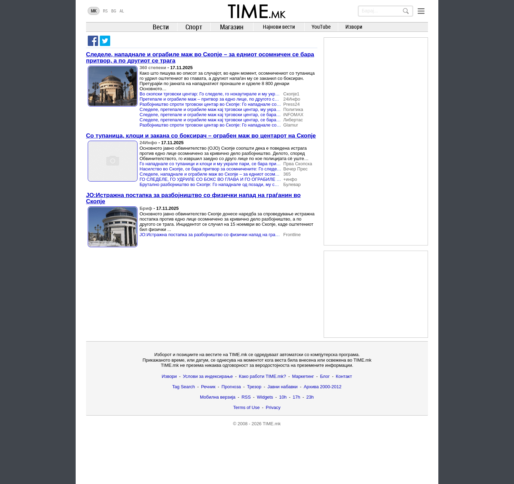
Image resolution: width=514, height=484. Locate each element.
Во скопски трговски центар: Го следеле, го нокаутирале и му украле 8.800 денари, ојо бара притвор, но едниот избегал (265, 93)
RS (105, 11)
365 (287, 174)
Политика (293, 109)
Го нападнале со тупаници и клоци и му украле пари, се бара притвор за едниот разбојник (234, 163)
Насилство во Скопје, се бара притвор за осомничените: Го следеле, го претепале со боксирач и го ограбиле (254, 168)
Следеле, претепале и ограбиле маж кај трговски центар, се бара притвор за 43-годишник (233, 114)
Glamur (290, 125)
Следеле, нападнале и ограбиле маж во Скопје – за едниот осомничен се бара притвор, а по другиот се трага (200, 57)
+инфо (290, 179)
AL (122, 11)
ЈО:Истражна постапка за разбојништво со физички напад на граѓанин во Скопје (193, 198)
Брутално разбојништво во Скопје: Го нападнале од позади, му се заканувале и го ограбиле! (236, 184)
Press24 (291, 104)
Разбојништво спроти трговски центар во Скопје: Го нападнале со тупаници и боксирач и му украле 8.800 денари (258, 125)
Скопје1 (291, 93)
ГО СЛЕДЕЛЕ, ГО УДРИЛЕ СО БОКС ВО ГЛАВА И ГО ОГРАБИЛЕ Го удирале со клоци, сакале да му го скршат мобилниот (267, 179)
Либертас (293, 119)
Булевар (292, 184)
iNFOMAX (293, 114)
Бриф (146, 208)
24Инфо (291, 99)
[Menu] (421, 11)
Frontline (292, 234)
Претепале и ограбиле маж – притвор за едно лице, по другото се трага (214, 99)
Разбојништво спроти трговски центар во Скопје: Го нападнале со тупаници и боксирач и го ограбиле (245, 104)
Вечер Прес (295, 168)
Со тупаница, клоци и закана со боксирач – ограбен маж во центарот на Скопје (201, 135)
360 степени (153, 67)
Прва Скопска (297, 163)
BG (113, 11)
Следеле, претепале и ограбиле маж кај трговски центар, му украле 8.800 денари (225, 109)
